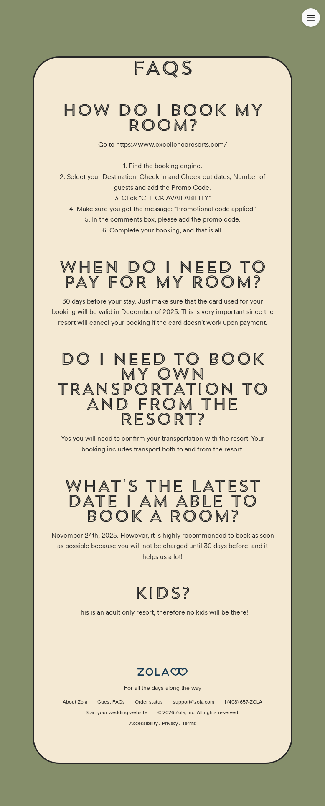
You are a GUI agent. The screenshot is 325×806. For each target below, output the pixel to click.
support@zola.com (193, 702)
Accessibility (143, 723)
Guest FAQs (111, 702)
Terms (189, 723)
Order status (149, 702)
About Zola (75, 702)
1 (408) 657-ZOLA (243, 702)
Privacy (170, 723)
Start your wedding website (116, 712)
